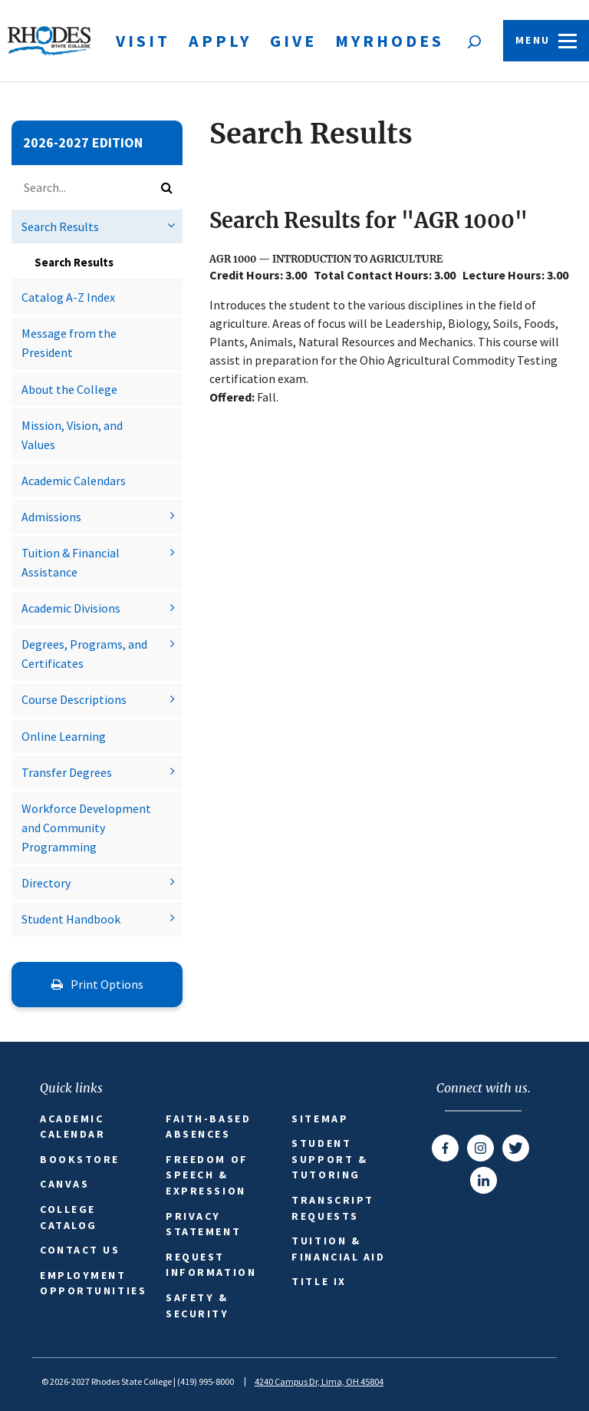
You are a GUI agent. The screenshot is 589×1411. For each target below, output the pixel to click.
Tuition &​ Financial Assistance (70, 562)
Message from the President (69, 342)
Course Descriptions (74, 699)
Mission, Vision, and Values (72, 435)
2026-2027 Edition (83, 142)
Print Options (97, 984)
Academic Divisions (70, 608)
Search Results (60, 226)
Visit (143, 40)
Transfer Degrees (66, 772)
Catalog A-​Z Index (68, 297)
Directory (46, 883)
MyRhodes (389, 40)
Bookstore (80, 1159)
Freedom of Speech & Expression (207, 1175)
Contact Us (80, 1250)
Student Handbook (70, 919)
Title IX (318, 1281)
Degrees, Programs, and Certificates (84, 653)
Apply (220, 40)
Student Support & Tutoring (329, 1158)
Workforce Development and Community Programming (86, 827)
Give (293, 40)
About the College (69, 389)
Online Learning (63, 736)
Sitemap (319, 1118)
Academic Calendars (73, 480)
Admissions (51, 516)
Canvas (64, 1184)
